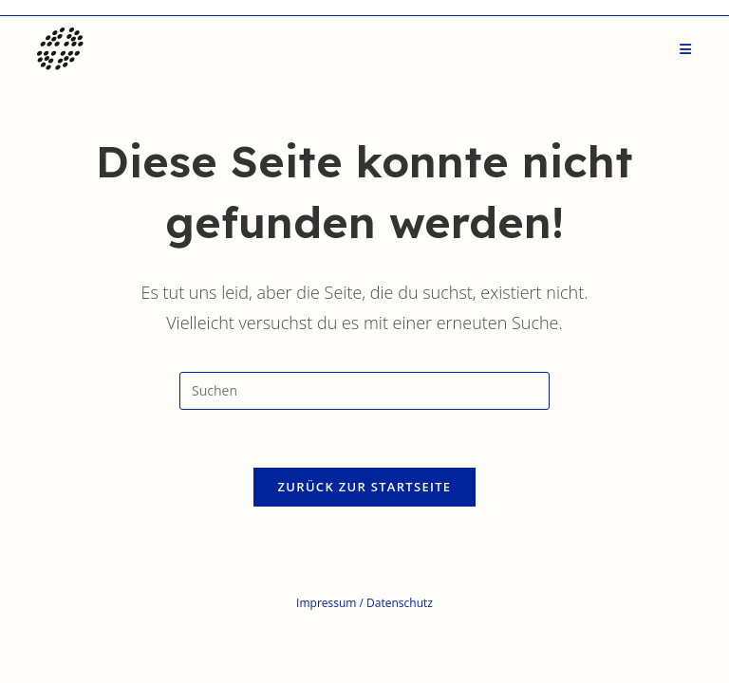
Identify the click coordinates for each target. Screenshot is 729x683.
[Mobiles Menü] (686, 49)
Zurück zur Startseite (365, 486)
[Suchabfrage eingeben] (364, 391)
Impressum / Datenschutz (364, 603)
